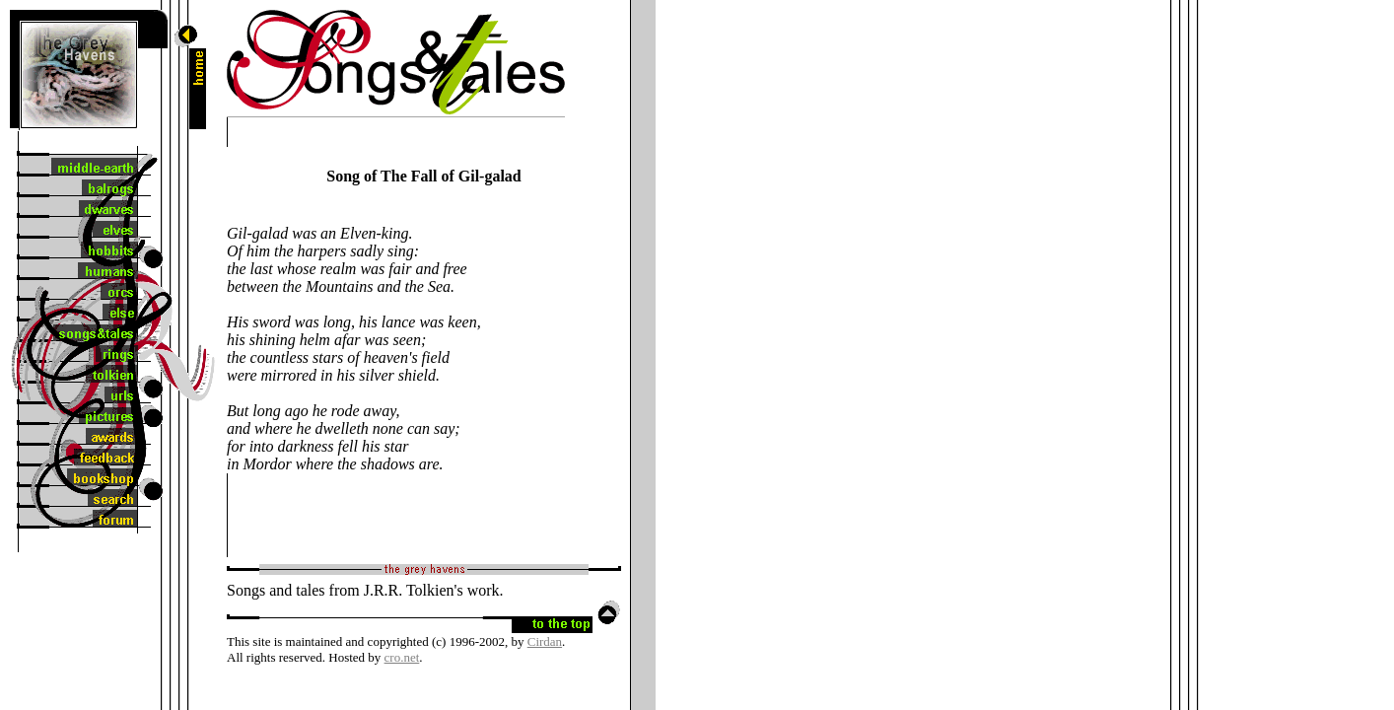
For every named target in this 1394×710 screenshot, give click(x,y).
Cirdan (544, 641)
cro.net (402, 657)
